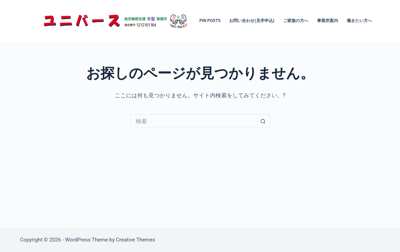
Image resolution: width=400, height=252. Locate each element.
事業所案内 (327, 20)
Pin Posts (210, 20)
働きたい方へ (359, 20)
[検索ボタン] (263, 121)
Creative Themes (135, 240)
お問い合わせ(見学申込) (251, 20)
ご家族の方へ (295, 20)
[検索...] (193, 121)
